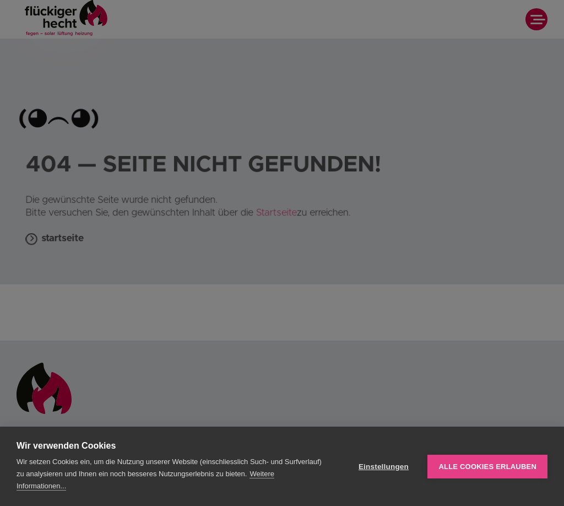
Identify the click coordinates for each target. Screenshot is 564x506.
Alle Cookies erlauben (487, 466)
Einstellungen (384, 466)
